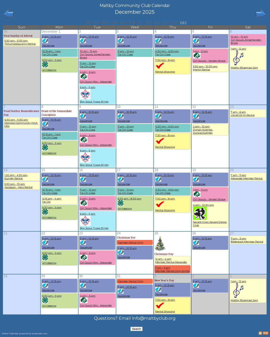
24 (119, 233)
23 (81, 233)
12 (194, 107)
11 (156, 107)
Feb (96, 23)
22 (43, 233)
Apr (114, 23)
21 (5, 233)
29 (43, 276)
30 (5, 31)
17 (119, 170)
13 (232, 107)
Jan (88, 23)
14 (5, 170)
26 (194, 233)
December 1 (51, 31)
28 (5, 276)
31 (119, 276)
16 (81, 170)
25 (156, 233)
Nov (174, 23)
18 (156, 170)
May (123, 23)
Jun (132, 23)
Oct (165, 23)
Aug (148, 23)
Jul (140, 23)
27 (232, 233)
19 (194, 170)
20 (232, 170)
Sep (157, 23)
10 (119, 107)
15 (43, 170)
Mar (105, 23)
